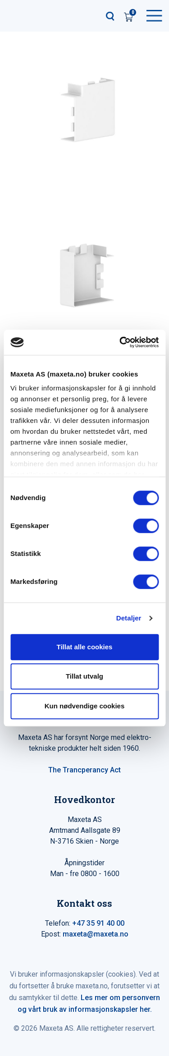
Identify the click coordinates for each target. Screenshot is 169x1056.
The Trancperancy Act (84, 770)
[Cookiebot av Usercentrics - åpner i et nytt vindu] (120, 342)
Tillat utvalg (84, 676)
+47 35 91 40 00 (98, 923)
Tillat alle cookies (85, 647)
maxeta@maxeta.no (95, 934)
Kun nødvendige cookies (85, 706)
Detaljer (129, 618)
